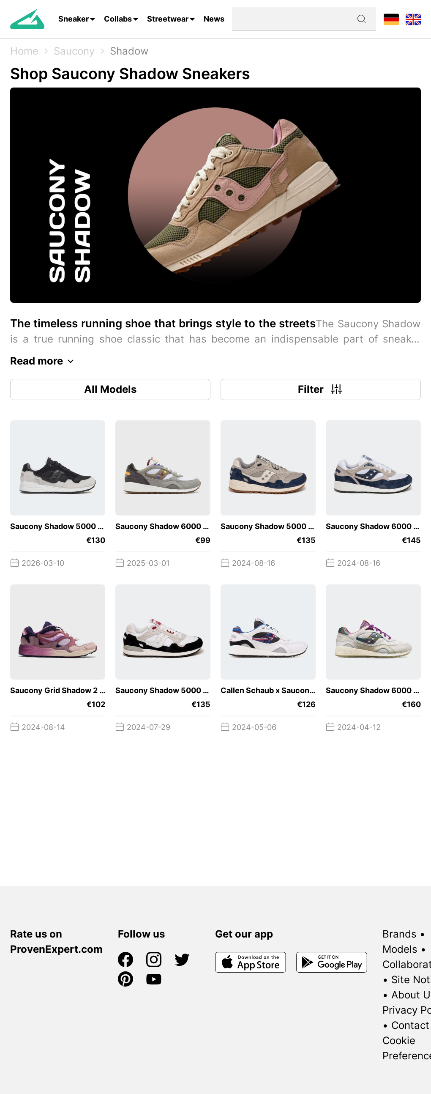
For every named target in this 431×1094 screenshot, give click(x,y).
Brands (399, 934)
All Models (110, 389)
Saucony (74, 51)
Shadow (129, 51)
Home (24, 51)
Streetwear (167, 18)
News (214, 18)
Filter (321, 389)
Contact (410, 1025)
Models (399, 949)
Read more (44, 361)
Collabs (118, 18)
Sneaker (73, 18)
